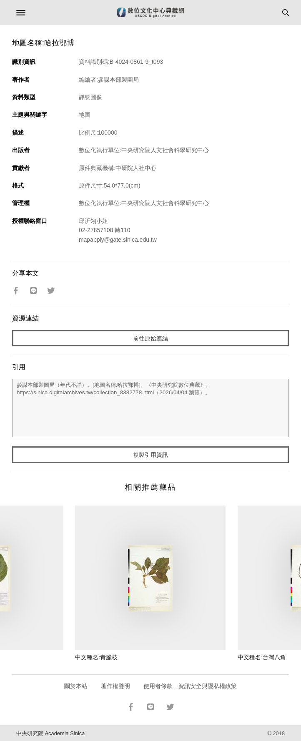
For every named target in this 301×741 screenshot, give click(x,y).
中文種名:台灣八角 (262, 657)
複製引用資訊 (150, 454)
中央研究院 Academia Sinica (50, 733)
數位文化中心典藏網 (150, 13)
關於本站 (76, 686)
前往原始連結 (150, 338)
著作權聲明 (115, 686)
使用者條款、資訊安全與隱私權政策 (190, 686)
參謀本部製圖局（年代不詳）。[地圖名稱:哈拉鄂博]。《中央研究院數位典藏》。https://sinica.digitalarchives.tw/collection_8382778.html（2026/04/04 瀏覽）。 (150, 408)
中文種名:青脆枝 (96, 657)
